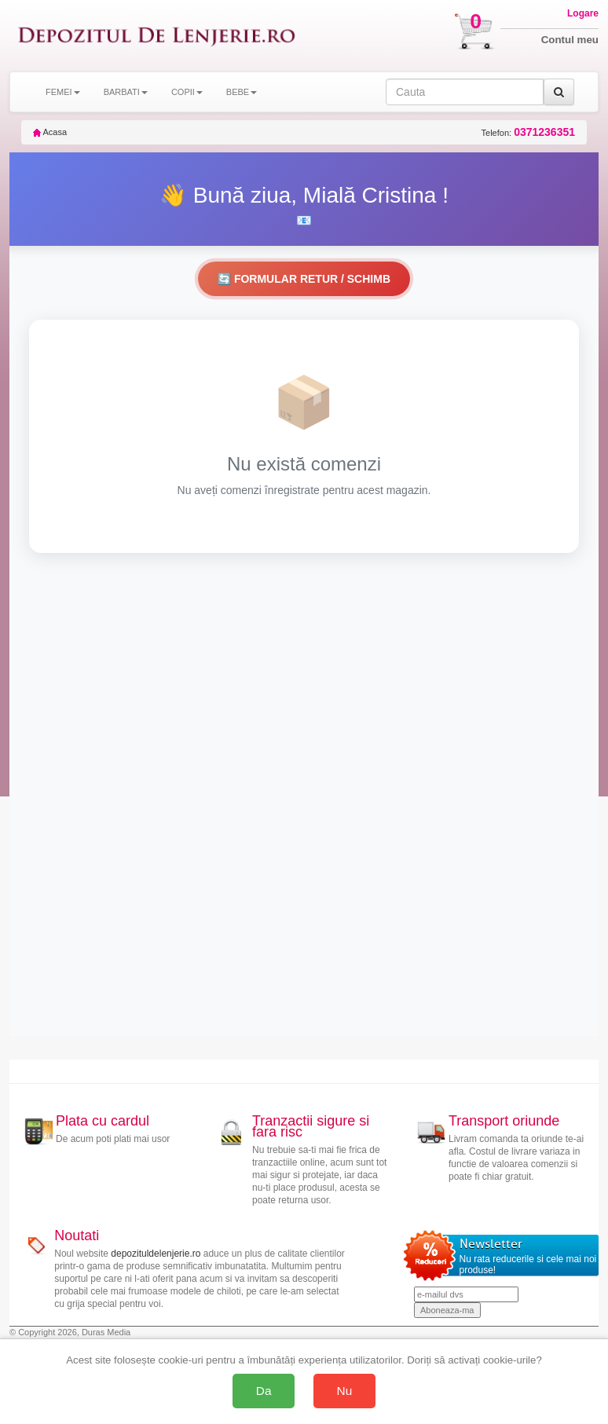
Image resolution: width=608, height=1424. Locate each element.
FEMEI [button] (63, 92)
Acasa (50, 132)
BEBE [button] (241, 92)
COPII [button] (187, 92)
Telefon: (528, 132)
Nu (345, 1390)
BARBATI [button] (126, 92)
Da (264, 1390)
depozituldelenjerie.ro (155, 1253)
